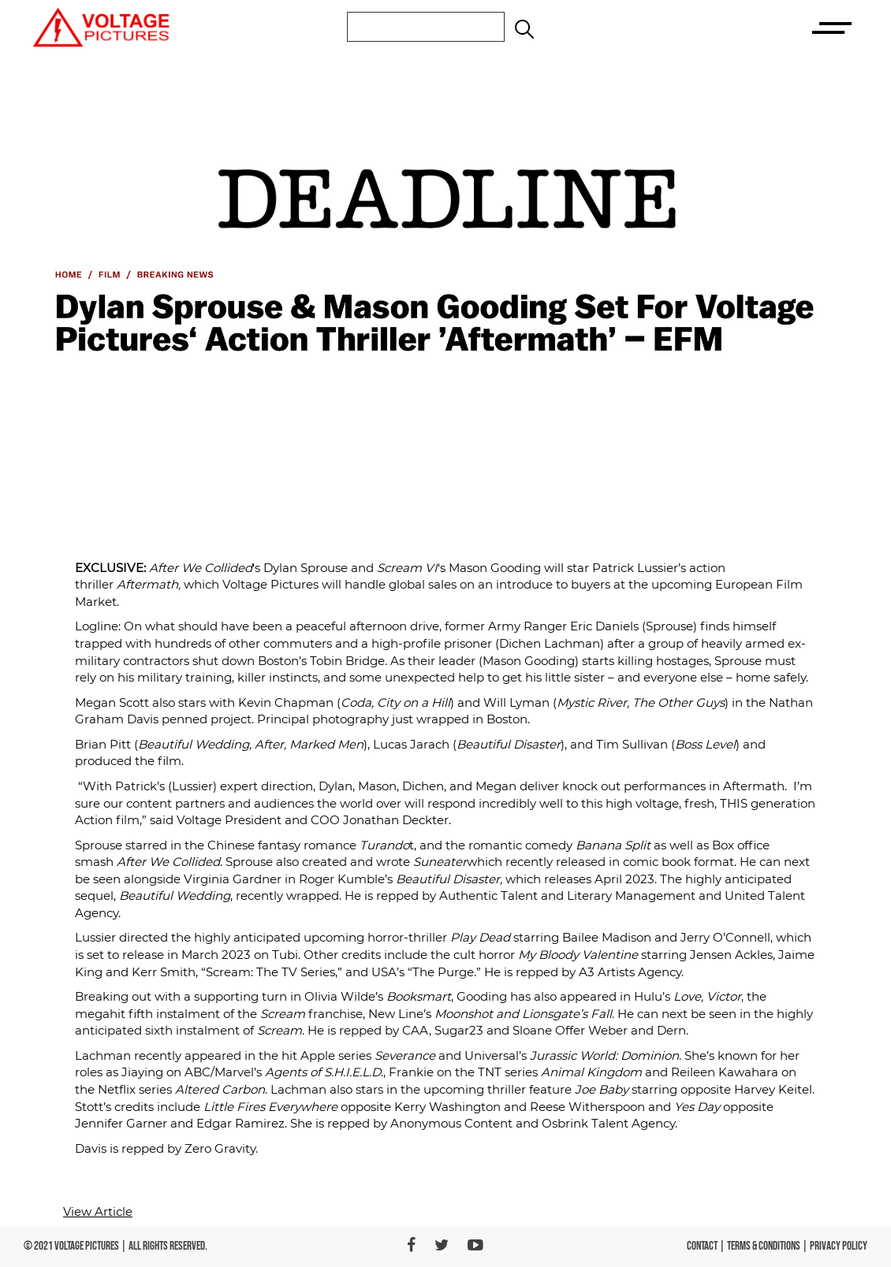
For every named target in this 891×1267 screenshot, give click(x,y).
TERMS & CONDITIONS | (768, 1246)
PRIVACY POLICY (838, 1246)
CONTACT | (707, 1246)
